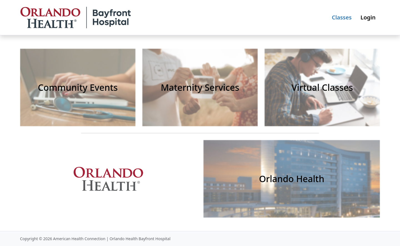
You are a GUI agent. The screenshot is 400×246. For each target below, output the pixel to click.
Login (368, 17)
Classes (341, 17)
